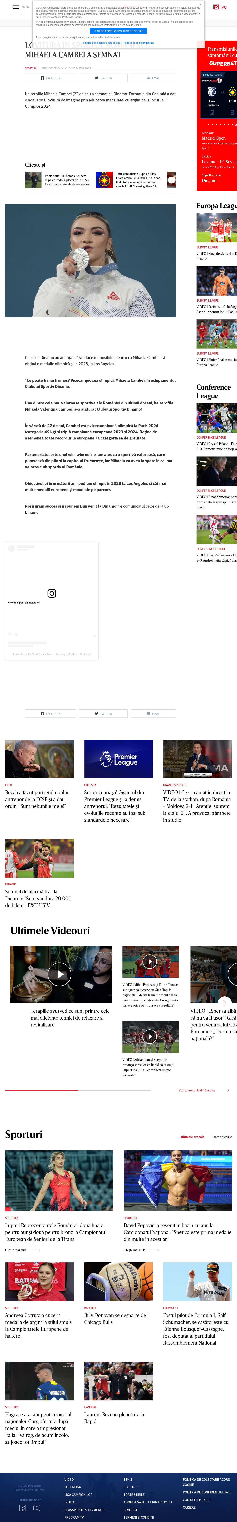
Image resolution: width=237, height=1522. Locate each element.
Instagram (36, 1508)
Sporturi (31, 68)
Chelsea (90, 785)
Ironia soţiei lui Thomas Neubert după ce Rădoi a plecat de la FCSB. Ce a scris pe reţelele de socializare (67, 180)
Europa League (208, 247)
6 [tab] (228, 124)
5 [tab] (224, 124)
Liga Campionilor (78, 1494)
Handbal (90, 1407)
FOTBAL (70, 1502)
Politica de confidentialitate (139, 42)
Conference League (211, 437)
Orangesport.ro (175, 785)
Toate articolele (222, 1137)
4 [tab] (220, 124)
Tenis (128, 1479)
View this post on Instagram (24, 602)
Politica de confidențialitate (207, 1492)
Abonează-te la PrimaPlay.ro (148, 1502)
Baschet (90, 1308)
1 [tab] (208, 124)
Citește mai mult (22, 1250)
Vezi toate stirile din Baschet (204, 1090)
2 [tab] (212, 124)
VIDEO (69, 1479)
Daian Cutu (64, 68)
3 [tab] (216, 124)
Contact (130, 1510)
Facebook (22, 1508)
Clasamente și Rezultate (84, 1510)
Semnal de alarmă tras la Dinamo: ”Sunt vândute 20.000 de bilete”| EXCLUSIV (38, 898)
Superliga (72, 1487)
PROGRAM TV (74, 1517)
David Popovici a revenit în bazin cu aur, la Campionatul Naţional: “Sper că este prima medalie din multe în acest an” (177, 1232)
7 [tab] (232, 124)
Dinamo (10, 884)
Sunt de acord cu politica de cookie (118, 31)
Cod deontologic (197, 1500)
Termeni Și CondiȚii (139, 1517)
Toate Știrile (134, 1494)
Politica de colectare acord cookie (101, 42)
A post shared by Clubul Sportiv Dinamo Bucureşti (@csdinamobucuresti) (52, 654)
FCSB (8, 785)
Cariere (189, 1507)
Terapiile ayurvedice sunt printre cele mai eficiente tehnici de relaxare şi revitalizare (70, 1018)
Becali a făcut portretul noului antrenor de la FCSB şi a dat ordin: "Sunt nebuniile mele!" (36, 799)
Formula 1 (170, 1308)
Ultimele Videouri (50, 930)
